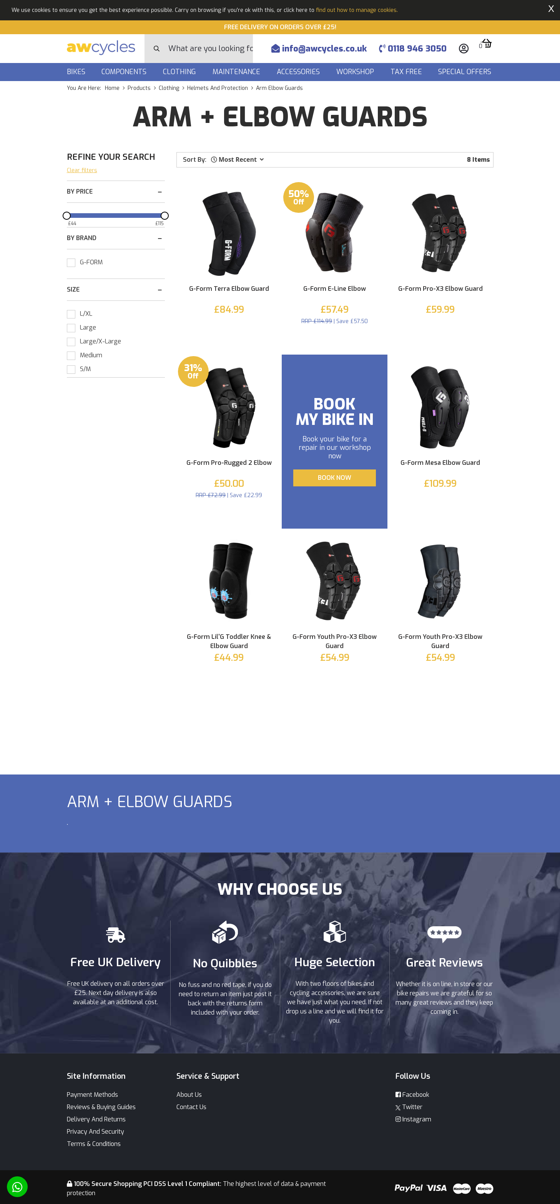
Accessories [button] (299, 71)
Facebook (412, 1095)
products (139, 88)
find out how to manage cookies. (357, 10)
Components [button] (124, 71)
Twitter (408, 1107)
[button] (237, 159)
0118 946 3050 (413, 48)
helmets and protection (217, 88)
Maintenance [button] (237, 71)
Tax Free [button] (407, 71)
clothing (169, 88)
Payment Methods (92, 1095)
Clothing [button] (180, 71)
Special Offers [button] (465, 71)
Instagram (413, 1119)
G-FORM (91, 262)
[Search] (210, 48)
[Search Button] (157, 49)
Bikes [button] (77, 71)
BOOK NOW (334, 478)
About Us (189, 1095)
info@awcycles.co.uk (319, 48)
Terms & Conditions (94, 1144)
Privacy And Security (95, 1132)
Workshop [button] (356, 71)
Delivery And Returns (96, 1119)
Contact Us (191, 1107)
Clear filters (82, 170)
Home (112, 88)
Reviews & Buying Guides (101, 1107)
